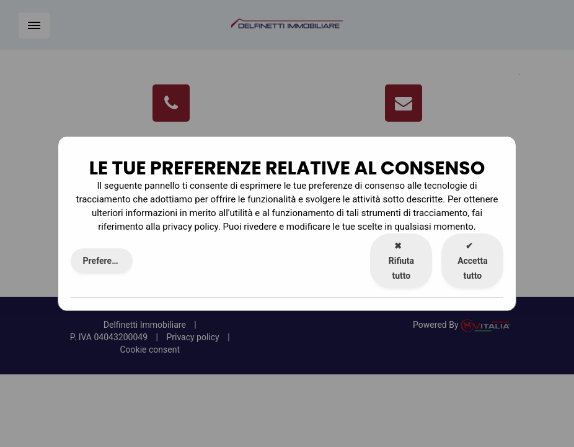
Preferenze (104, 261)
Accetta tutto (472, 261)
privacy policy (190, 226)
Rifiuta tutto (401, 261)
